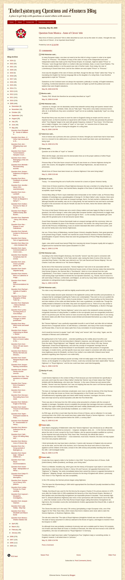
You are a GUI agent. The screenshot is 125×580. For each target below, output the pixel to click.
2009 (12, 103)
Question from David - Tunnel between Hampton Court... (19, 153)
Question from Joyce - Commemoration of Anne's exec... (19, 250)
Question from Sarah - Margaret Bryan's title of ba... (19, 359)
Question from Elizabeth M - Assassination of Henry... (19, 422)
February (15, 530)
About (20, 22)
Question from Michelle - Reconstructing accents (19, 166)
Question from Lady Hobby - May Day (18, 507)
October (15, 112)
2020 (12, 70)
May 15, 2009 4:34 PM (50, 540)
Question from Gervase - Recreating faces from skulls (19, 397)
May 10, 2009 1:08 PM (50, 129)
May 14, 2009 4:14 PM (50, 453)
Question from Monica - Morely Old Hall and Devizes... (19, 353)
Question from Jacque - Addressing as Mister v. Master (19, 332)
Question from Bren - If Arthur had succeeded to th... (19, 139)
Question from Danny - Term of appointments (19, 239)
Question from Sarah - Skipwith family (19, 269)
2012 (12, 94)
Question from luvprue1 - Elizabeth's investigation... (20, 496)
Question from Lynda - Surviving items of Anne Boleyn (19, 311)
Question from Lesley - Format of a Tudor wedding (19, 489)
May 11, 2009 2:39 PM (50, 283)
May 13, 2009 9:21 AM (50, 420)
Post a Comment (48, 545)
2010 (12, 100)
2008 (12, 536)
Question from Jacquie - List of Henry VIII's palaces (19, 482)
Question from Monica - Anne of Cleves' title (19, 442)
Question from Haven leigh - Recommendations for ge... (19, 283)
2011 (12, 97)
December (16, 106)
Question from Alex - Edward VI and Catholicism (18, 226)
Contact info (30, 22)
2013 (12, 91)
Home (11, 22)
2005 (12, 546)
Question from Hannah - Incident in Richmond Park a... (19, 233)
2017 (12, 79)
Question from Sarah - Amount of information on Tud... (19, 409)
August (14, 118)
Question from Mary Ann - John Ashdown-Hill (19, 244)
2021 (12, 67)
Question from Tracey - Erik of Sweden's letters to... (19, 385)
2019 (12, 73)
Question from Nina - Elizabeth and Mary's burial (19, 513)
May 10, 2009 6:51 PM (50, 144)
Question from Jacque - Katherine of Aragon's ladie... (19, 173)
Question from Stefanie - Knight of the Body (19, 403)
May (13, 128)
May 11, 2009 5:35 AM (50, 174)
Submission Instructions (46, 22)
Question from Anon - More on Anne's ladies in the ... (20, 339)
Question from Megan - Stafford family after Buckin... (19, 212)
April (13, 523)
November (16, 109)
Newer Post (45, 555)
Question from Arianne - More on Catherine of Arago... (19, 275)
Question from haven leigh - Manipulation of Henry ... (19, 468)
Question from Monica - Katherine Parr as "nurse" (19, 429)
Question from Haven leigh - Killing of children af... (18, 455)
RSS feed (12, 556)
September (16, 115)
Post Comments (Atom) (83, 560)
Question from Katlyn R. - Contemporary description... (20, 475)
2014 (12, 88)
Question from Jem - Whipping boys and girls (19, 146)
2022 (12, 63)
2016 (12, 82)
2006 (12, 543)
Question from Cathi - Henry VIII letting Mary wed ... (20, 436)
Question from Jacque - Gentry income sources (19, 371)
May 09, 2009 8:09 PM (50, 89)
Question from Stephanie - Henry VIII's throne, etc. (20, 219)
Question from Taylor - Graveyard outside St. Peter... (19, 415)
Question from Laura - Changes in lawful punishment (19, 318)
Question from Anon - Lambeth (18, 193)
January (15, 533)
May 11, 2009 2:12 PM (50, 248)
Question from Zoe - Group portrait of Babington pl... (18, 448)
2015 (12, 85)
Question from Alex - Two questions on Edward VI (20, 378)
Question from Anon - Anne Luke (18, 391)
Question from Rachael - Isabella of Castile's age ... (19, 291)
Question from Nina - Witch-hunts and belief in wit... (20, 325)
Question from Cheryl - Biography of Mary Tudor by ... (19, 298)
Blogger (72, 575)
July (13, 121)
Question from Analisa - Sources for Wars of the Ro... (19, 206)
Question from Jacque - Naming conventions (19, 365)
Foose (43, 425)
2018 (12, 76)
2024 (12, 60)
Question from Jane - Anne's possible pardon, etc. (18, 263)
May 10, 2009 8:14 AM (50, 99)
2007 (12, 540)
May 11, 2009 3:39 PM (50, 366)
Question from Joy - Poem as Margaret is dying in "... (19, 199)
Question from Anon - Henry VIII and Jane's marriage (19, 346)
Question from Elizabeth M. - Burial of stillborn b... (19, 132)
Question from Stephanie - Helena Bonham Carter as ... (20, 305)
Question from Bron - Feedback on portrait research (19, 180)
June (14, 125)
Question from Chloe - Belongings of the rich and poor (19, 159)
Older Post (112, 555)
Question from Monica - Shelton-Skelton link (19, 519)
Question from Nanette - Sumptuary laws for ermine (19, 257)
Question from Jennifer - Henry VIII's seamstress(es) (19, 187)
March (14, 527)
